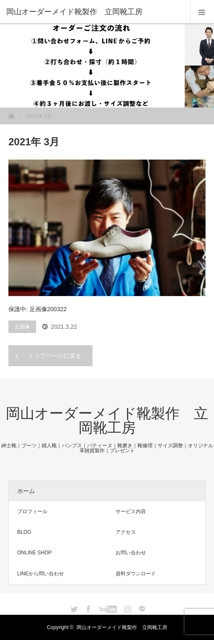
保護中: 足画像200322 (37, 309)
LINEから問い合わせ (40, 574)
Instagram (126, 607)
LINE (141, 607)
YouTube (107, 607)
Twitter (73, 607)
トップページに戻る (54, 355)
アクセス (126, 532)
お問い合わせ (131, 553)
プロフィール (32, 511)
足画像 (22, 327)
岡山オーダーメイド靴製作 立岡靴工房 (107, 420)
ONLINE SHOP (34, 553)
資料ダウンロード (136, 574)
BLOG (24, 532)
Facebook (87, 607)
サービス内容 (131, 511)
